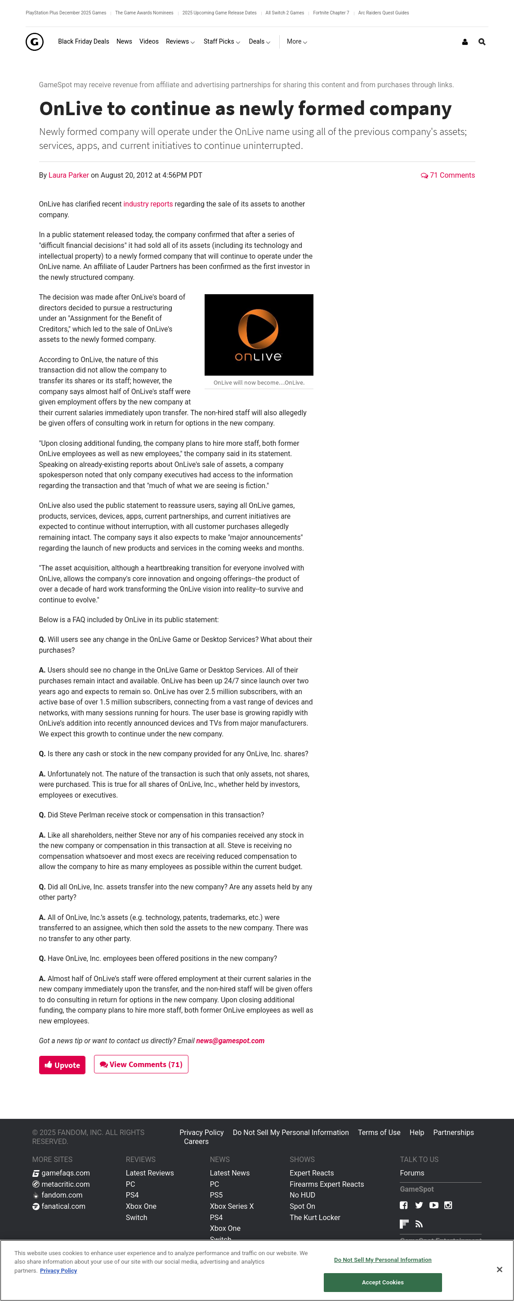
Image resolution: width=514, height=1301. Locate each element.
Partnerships (454, 1132)
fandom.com (57, 1195)
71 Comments (448, 175)
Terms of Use (379, 1132)
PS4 (132, 1195)
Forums (412, 1173)
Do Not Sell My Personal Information (291, 1132)
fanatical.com (59, 1206)
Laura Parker (70, 175)
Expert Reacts (312, 1173)
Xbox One (141, 1206)
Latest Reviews (150, 1173)
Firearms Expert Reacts (327, 1184)
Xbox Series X (232, 1206)
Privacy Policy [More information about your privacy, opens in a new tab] (58, 1270)
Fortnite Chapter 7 (331, 12)
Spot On (302, 1206)
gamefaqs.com (61, 1173)
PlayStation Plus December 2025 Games (66, 12)
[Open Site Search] (482, 42)
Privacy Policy (201, 1132)
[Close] (500, 1269)
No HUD (302, 1195)
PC (130, 1184)
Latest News (230, 1173)
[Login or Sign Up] (465, 42)
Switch (136, 1217)
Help (417, 1132)
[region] (257, 1270)
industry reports (148, 204)
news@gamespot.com (231, 1040)
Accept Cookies (383, 1282)
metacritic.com (61, 1184)
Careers (196, 1141)
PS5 (216, 1195)
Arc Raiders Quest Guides (383, 12)
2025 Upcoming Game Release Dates (220, 12)
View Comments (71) (142, 1064)
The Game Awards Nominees (144, 12)
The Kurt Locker (315, 1217)
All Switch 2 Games (285, 12)
